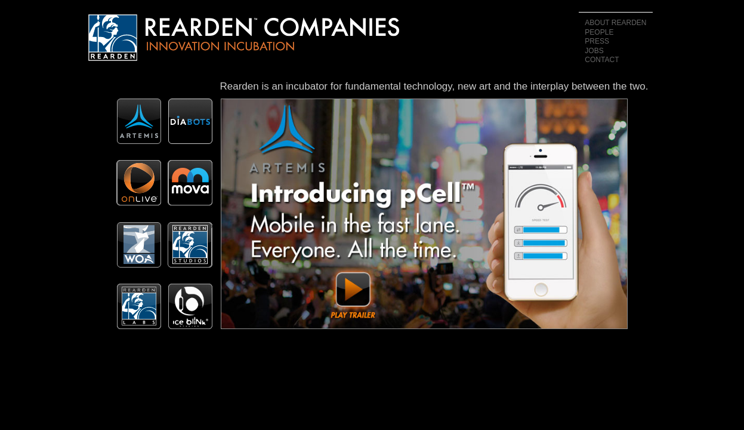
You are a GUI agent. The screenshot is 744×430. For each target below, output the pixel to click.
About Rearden (615, 23)
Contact (602, 60)
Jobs (594, 51)
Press (597, 41)
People (599, 32)
